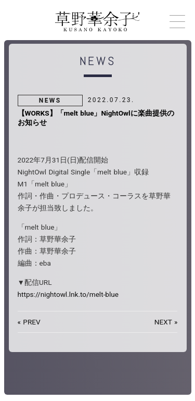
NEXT (163, 322)
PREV (31, 322)
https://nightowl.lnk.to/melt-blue (68, 294)
